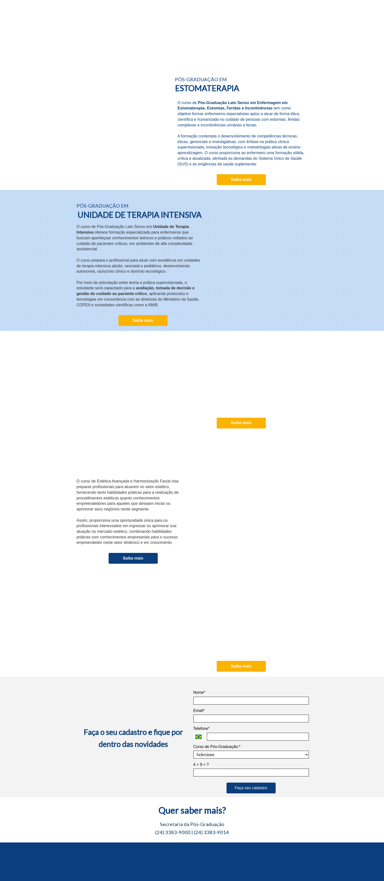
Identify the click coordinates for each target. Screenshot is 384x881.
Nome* (199, 692)
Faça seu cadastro (251, 788)
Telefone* (201, 728)
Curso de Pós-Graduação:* (217, 747)
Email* (199, 710)
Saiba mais (241, 179)
